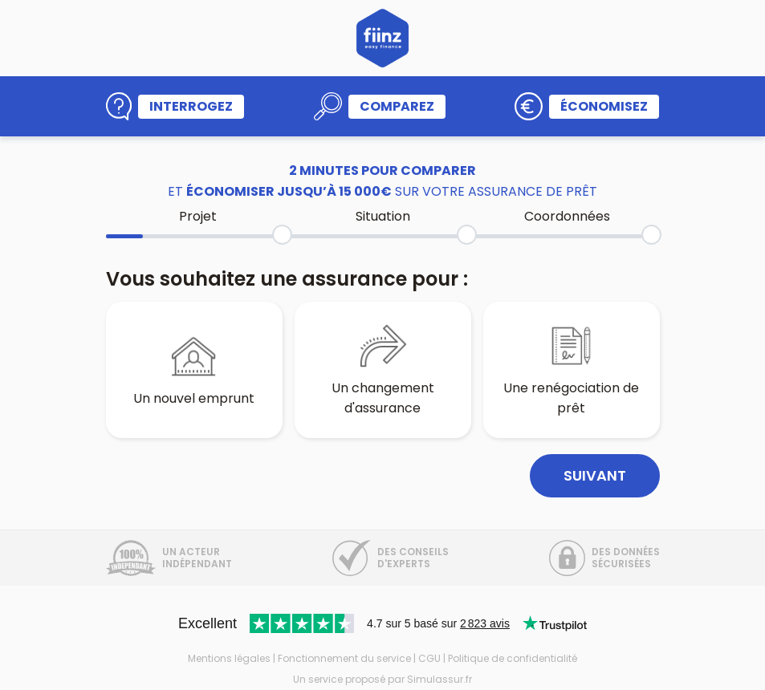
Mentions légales (229, 658)
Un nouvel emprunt (193, 370)
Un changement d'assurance (383, 369)
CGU (429, 658)
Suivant (595, 475)
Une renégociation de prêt (571, 369)
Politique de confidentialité (512, 658)
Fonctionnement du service (344, 658)
